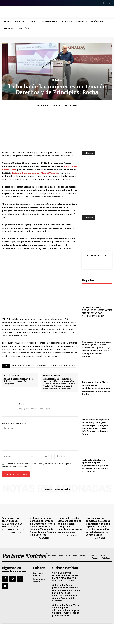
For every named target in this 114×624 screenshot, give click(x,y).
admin (44, 105)
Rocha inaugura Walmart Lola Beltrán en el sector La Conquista (18, 381)
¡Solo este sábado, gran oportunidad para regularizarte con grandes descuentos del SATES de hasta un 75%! (95, 465)
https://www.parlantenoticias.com (34, 409)
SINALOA (41, 366)
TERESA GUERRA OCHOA (62, 366)
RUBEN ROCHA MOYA (23, 366)
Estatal (57, 80)
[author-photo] (6, 528)
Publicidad (88, 218)
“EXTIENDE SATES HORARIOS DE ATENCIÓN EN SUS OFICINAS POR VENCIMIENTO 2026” (97, 312)
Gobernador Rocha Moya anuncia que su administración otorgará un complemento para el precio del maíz (96, 388)
